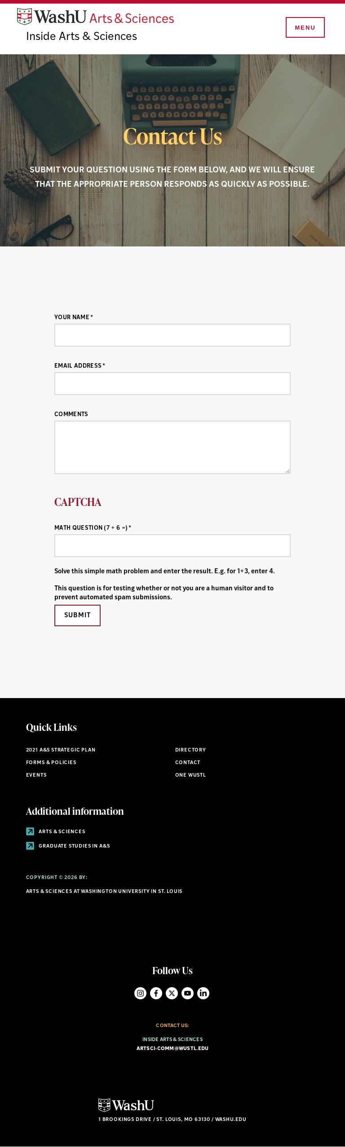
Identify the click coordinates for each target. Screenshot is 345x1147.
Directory (190, 750)
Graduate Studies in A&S (68, 846)
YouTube (187, 993)
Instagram (140, 993)
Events (36, 775)
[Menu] (304, 28)
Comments (71, 414)
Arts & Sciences (55, 832)
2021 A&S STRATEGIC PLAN (61, 750)
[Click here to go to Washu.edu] (126, 1110)
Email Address (78, 366)
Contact (188, 762)
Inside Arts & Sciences (81, 37)
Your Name (71, 318)
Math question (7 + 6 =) (91, 528)
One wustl (190, 775)
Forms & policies (51, 762)
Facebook (156, 993)
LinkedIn (203, 993)
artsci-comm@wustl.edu (173, 1048)
